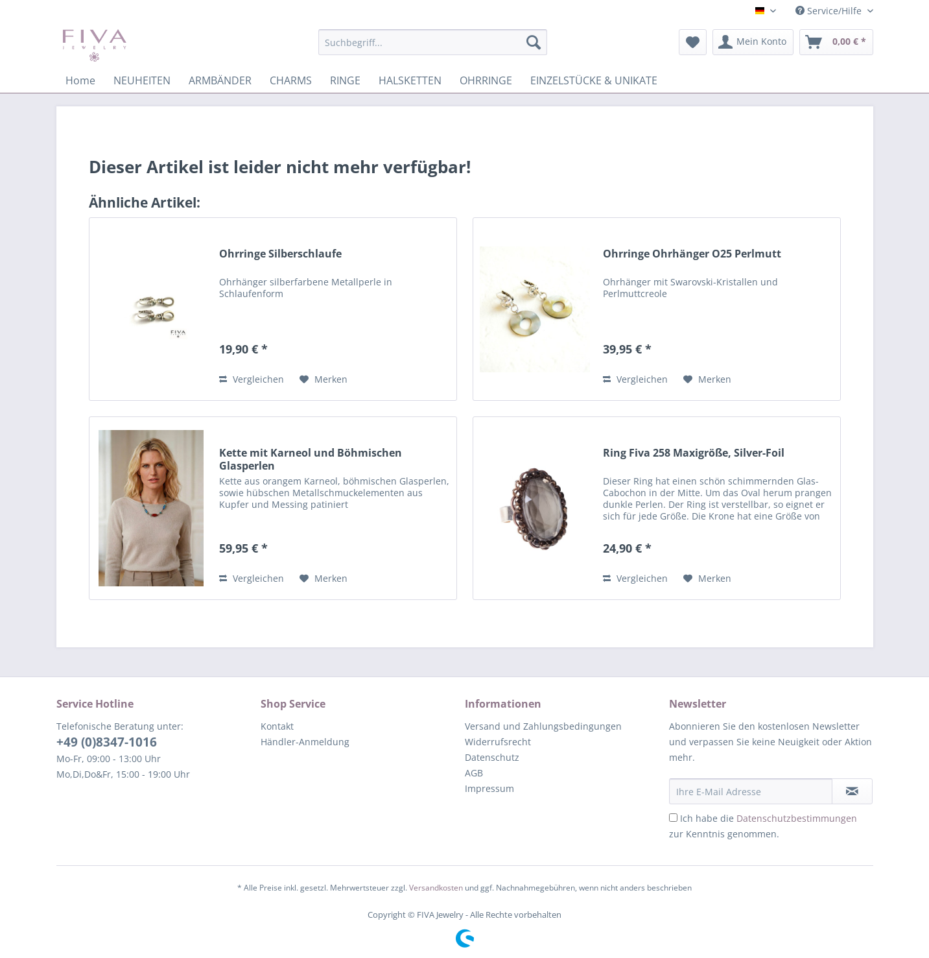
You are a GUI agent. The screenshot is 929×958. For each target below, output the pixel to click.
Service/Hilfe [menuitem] (829, 11)
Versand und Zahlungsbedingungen (543, 726)
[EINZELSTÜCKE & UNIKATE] (593, 80)
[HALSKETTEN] (410, 80)
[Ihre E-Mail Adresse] (750, 791)
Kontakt (277, 726)
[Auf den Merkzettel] (323, 379)
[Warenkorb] (836, 42)
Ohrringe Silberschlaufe (280, 254)
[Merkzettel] (693, 42)
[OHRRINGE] (486, 80)
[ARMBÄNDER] (220, 80)
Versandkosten (436, 887)
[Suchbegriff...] (432, 42)
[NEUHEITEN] (142, 80)
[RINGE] (345, 80)
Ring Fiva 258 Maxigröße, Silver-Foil (693, 453)
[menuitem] (432, 48)
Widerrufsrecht (498, 742)
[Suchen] (533, 42)
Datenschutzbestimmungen (796, 818)
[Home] (80, 80)
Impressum (489, 788)
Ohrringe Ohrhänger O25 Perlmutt (692, 254)
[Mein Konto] (753, 42)
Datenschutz (492, 757)
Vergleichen (251, 379)
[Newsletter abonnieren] (852, 791)
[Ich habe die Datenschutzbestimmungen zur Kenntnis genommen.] (673, 817)
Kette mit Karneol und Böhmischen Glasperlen (310, 459)
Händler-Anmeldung (305, 742)
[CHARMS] (291, 80)
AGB (474, 773)
